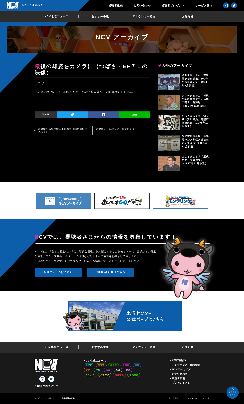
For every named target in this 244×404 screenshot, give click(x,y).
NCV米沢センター (47, 385)
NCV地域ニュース (56, 16)
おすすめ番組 (100, 16)
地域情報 (133, 374)
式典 (108, 370)
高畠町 (113, 365)
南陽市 (101, 365)
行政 (118, 370)
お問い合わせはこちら (110, 272)
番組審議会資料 (68, 398)
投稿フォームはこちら (58, 272)
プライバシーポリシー (46, 398)
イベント (90, 374)
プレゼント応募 (181, 382)
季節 (137, 365)
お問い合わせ (142, 5)
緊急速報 (119, 374)
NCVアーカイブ (181, 369)
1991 (39, 82)
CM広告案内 (179, 360)
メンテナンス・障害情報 (186, 364)
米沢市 (89, 365)
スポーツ (104, 374)
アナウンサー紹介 (143, 16)
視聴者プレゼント (173, 5)
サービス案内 (204, 5)
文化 (88, 370)
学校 (98, 370)
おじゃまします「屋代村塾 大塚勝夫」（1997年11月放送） (195, 160)
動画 (128, 370)
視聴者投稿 (115, 5)
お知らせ (187, 16)
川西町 (125, 365)
